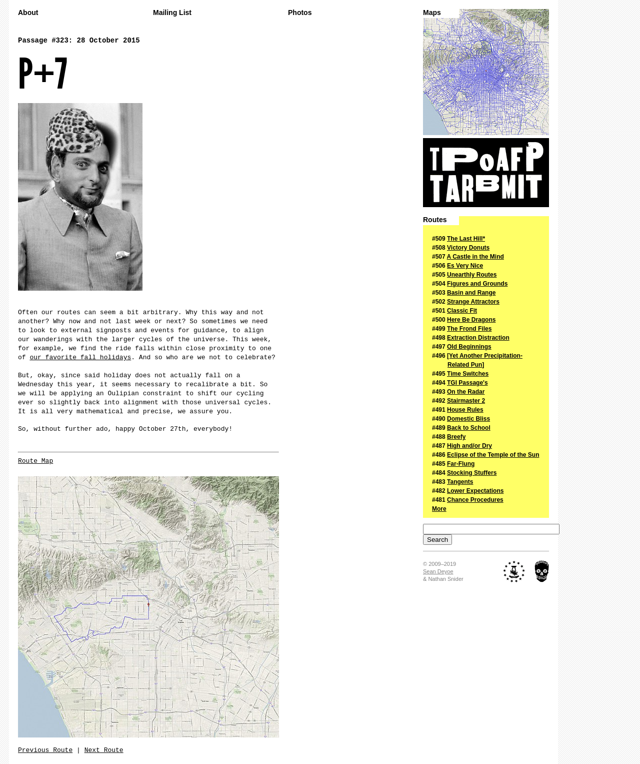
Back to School (468, 427)
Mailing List (172, 13)
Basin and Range (471, 292)
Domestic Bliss (468, 418)
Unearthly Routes (471, 274)
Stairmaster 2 (466, 400)
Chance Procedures (475, 499)
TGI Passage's (467, 382)
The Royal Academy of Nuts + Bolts (514, 571)
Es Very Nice (465, 265)
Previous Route (45, 750)
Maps (432, 13)
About (28, 13)
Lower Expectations (475, 490)
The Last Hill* (466, 238)
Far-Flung (460, 463)
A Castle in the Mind (475, 256)
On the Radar (465, 391)
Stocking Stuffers (471, 472)
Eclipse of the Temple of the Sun (493, 454)
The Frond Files (469, 328)
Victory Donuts (468, 247)
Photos (300, 13)
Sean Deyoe (438, 571)
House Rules (465, 409)
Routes (434, 220)
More (439, 508)
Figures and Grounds (477, 283)
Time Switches (467, 373)
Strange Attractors (473, 301)
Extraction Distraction (478, 337)
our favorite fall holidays (80, 357)
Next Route (104, 750)
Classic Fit (462, 310)
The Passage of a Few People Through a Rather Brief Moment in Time (486, 172)
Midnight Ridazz (541, 571)
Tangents (460, 481)
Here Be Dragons (471, 319)
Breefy (456, 436)
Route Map (35, 461)
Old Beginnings (469, 346)
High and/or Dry (469, 445)
